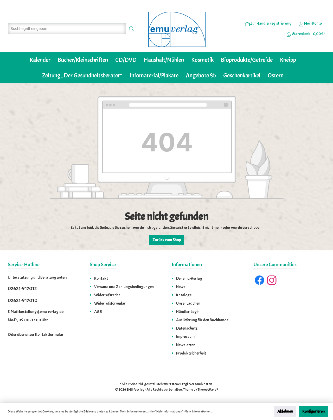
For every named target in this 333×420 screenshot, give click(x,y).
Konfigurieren (313, 411)
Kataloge (183, 295)
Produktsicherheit (191, 353)
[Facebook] (259, 280)
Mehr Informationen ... (134, 411)
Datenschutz (186, 328)
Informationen (187, 264)
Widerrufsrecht (107, 295)
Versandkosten (200, 384)
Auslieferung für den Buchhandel (202, 320)
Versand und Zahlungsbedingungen (124, 286)
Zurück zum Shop (166, 240)
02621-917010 (22, 300)
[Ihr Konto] (310, 23)
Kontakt (101, 278)
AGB (98, 311)
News (180, 286)
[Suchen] (132, 28)
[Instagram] (272, 280)
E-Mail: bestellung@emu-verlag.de (35, 311)
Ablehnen (285, 411)
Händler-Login (188, 311)
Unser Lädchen (188, 303)
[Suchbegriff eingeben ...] (67, 28)
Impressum (185, 336)
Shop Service (103, 264)
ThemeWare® (208, 389)
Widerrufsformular (110, 303)
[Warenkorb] (304, 34)
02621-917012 (22, 288)
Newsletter (185, 345)
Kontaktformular (49, 334)
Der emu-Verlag (189, 278)
